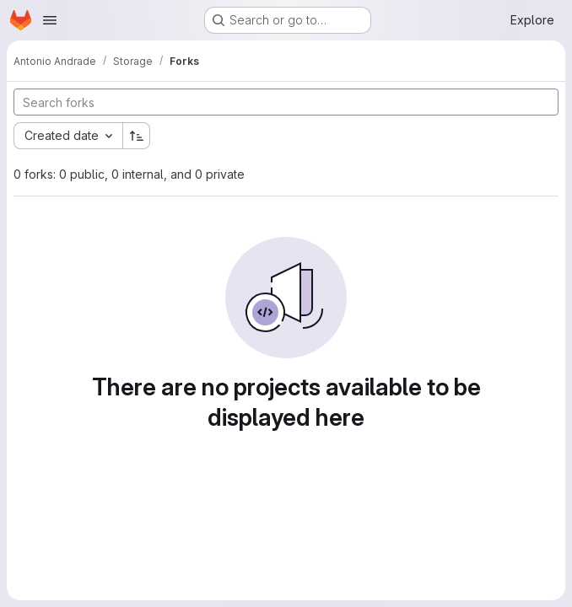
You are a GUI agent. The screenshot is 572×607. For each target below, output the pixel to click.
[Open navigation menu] (49, 20)
